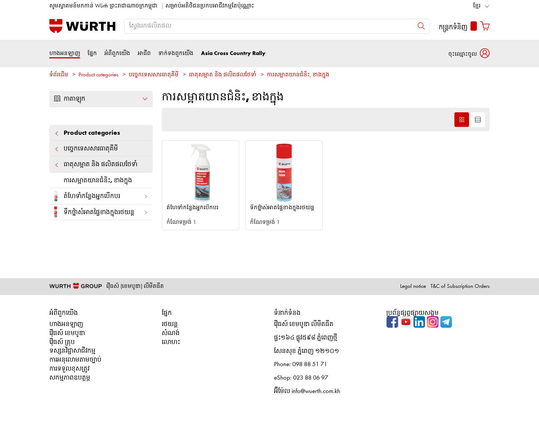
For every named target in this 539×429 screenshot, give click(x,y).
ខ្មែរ (477, 6)
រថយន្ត (170, 324)
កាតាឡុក (101, 98)
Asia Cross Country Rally (233, 53)
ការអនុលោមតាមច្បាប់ (75, 360)
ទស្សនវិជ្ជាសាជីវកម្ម (72, 351)
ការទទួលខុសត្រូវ (69, 369)
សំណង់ (171, 333)
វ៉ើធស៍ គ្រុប (62, 342)
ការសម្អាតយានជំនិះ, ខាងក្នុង (298, 75)
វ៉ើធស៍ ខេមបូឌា (67, 333)
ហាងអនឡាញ (64, 53)
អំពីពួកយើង (117, 53)
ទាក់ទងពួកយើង (176, 53)
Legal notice (413, 286)
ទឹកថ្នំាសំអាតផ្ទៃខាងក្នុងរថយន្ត (98, 212)
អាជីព (144, 53)
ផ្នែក (92, 53)
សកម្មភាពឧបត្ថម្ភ (69, 378)
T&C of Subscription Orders (460, 286)
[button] (469, 53)
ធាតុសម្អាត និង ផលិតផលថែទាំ (222, 75)
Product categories (98, 75)
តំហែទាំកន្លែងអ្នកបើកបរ (98, 196)
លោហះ (171, 342)
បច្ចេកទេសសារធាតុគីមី (154, 75)
